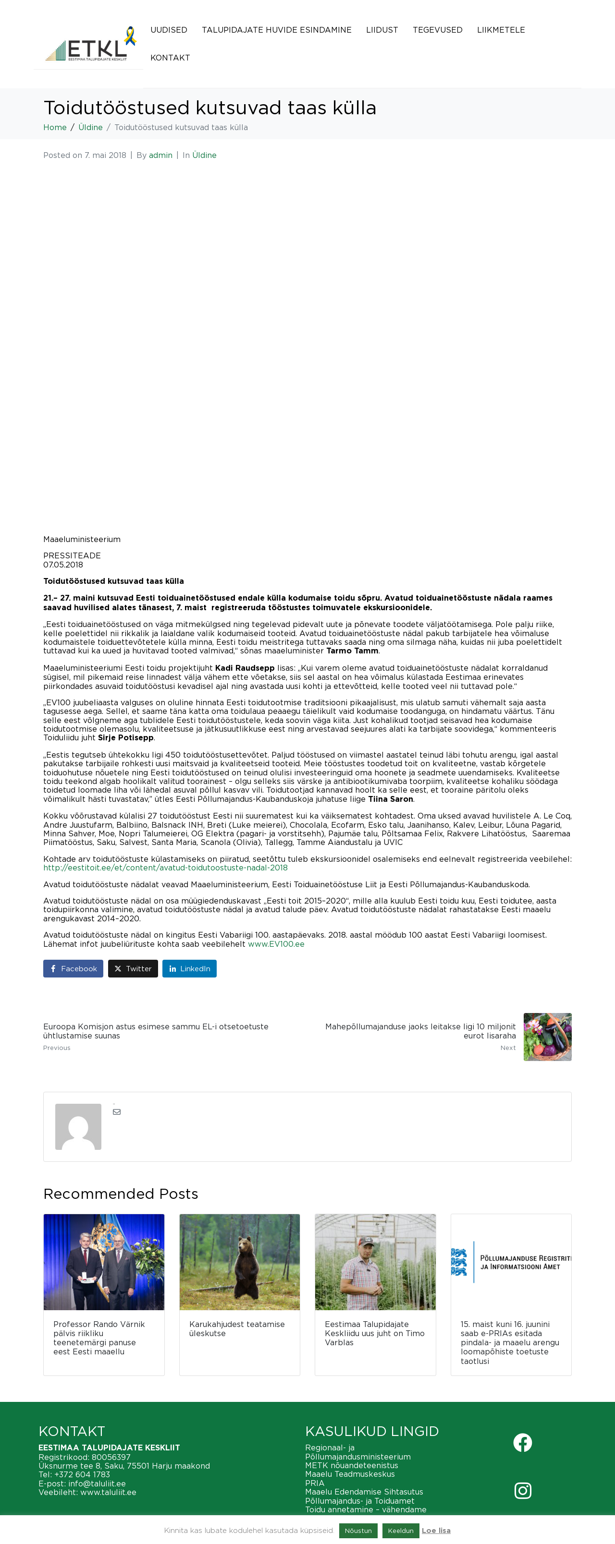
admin (160, 155)
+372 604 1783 (82, 1474)
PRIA (315, 1483)
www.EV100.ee (276, 944)
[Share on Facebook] (73, 968)
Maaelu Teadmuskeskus (350, 1474)
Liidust (382, 29)
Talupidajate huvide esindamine (277, 29)
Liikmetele (501, 29)
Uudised (168, 29)
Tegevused (438, 29)
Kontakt (170, 57)
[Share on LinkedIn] (189, 968)
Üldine (204, 155)
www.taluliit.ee (108, 1492)
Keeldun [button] (401, 1530)
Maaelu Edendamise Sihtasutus (364, 1491)
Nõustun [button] (358, 1530)
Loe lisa (436, 1530)
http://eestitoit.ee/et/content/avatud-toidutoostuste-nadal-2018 (165, 867)
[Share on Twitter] (133, 968)
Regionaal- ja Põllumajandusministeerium (358, 1451)
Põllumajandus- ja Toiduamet (360, 1500)
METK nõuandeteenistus (351, 1465)
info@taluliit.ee (97, 1483)
